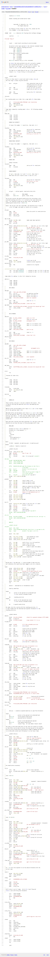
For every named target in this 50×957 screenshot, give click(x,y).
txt (44, 954)
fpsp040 (8, 8)
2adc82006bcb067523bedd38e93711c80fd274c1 (27, 6)
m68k (3, 8)
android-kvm (5, 6)
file (29, 11)
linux (11, 6)
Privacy (11, 954)
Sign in (47, 2)
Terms (15, 954)
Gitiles (8, 954)
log (33, 11)
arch (45, 6)
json (47, 954)
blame (36, 11)
